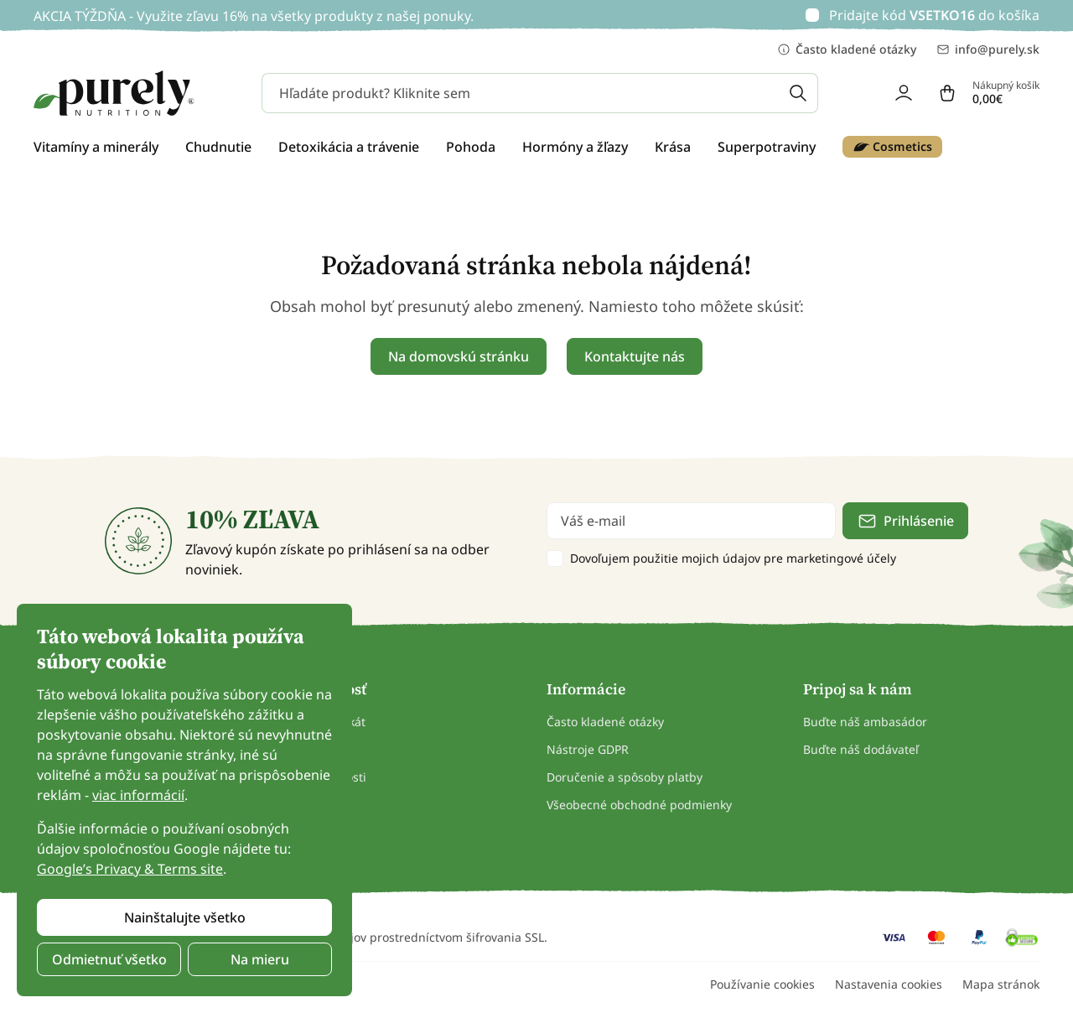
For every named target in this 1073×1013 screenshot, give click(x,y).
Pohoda (470, 146)
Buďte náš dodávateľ (861, 749)
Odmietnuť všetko (109, 959)
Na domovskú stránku (458, 356)
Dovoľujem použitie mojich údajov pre (733, 558)
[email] (691, 520)
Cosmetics (892, 146)
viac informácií (138, 795)
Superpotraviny (767, 146)
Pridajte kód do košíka (934, 15)
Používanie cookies (762, 984)
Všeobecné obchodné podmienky (639, 805)
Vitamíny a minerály (96, 146)
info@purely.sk (987, 49)
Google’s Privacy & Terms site (130, 869)
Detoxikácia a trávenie (348, 146)
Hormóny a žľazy (575, 146)
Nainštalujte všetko (185, 917)
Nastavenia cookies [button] (888, 984)
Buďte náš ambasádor (865, 722)
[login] (903, 93)
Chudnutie (218, 146)
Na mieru (260, 959)
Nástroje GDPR (588, 749)
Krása (673, 146)
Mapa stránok (1000, 984)
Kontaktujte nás (634, 356)
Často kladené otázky (846, 49)
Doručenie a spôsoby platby (624, 777)
